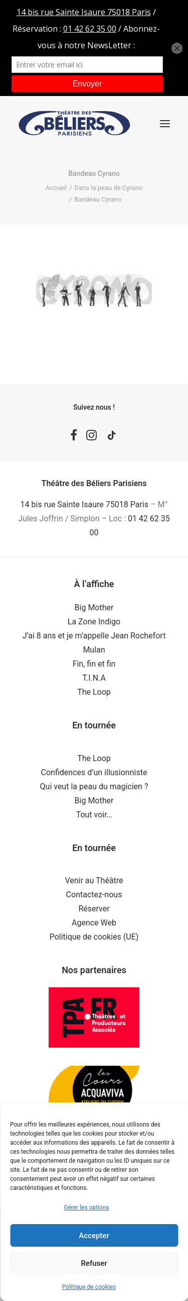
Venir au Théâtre (94, 880)
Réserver (93, 908)
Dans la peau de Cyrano (109, 188)
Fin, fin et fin (94, 664)
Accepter (94, 1235)
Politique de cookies (89, 1286)
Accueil (56, 188)
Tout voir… (94, 814)
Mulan (94, 650)
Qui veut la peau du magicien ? (94, 786)
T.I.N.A (94, 678)
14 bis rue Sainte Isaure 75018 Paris (84, 504)
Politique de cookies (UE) (94, 937)
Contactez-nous (94, 894)
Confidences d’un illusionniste (94, 772)
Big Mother (94, 607)
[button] (165, 123)
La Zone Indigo (94, 621)
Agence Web (94, 922)
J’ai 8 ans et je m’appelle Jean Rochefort (94, 635)
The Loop (94, 692)
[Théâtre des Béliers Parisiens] (74, 123)
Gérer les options (86, 1207)
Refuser (94, 1263)
